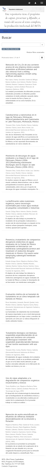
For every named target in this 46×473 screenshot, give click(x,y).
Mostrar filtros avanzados (35, 52)
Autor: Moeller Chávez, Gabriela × (10, 49)
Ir (42, 45)
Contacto (5, 466)
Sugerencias (13, 466)
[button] (29, 3)
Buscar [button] (6, 31)
